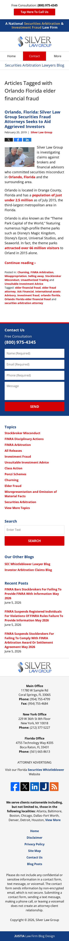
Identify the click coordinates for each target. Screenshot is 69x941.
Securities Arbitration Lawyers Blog (34, 41)
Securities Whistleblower (46, 770)
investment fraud (28, 295)
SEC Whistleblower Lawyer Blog (27, 564)
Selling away (36, 276)
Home (11, 56)
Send (34, 406)
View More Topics (17, 508)
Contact (34, 56)
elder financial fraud (28, 287)
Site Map (34, 851)
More (57, 56)
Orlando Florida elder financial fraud (28, 299)
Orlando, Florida (21, 177)
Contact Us (34, 857)
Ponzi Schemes (15, 474)
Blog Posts (34, 864)
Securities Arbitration (20, 502)
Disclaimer (34, 838)
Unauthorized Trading (35, 280)
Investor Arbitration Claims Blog (28, 570)
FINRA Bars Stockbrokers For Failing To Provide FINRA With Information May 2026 (33, 593)
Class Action (13, 468)
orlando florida (50, 295)
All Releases (13, 451)
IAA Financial (25, 291)
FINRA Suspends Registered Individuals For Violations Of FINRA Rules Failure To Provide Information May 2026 (34, 615)
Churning (23, 272)
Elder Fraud (13, 486)
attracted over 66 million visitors (32, 248)
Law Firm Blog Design (34, 936)
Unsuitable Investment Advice (24, 283)
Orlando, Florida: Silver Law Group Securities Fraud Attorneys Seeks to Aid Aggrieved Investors (32, 119)
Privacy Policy (34, 844)
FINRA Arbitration (42, 272)
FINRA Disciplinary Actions (24, 439)
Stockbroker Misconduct (22, 433)
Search (34, 541)
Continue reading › (20, 263)
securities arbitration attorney (24, 303)
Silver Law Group (47, 920)
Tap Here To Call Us (34, 12)
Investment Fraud (18, 457)
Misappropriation (16, 276)
